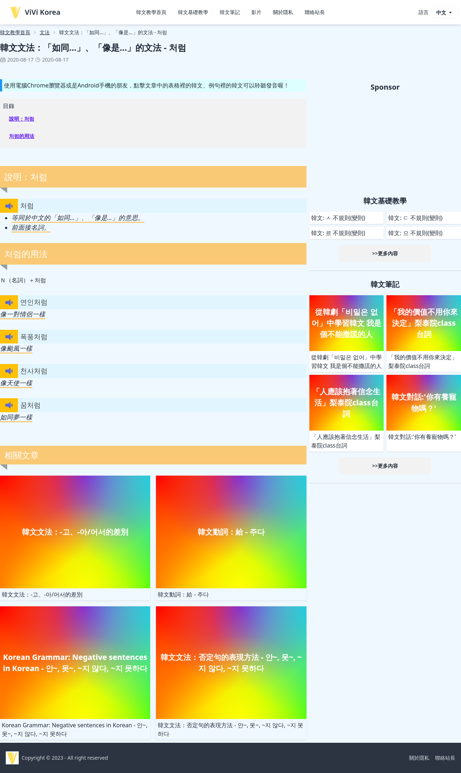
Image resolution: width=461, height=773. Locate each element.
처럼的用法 (21, 135)
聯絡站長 (315, 12)
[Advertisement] (385, 142)
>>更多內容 (385, 253)
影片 (256, 12)
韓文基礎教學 (193, 12)
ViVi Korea (35, 12)
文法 (45, 32)
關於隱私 (283, 12)
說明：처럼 (21, 118)
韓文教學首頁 (151, 12)
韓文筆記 (230, 12)
